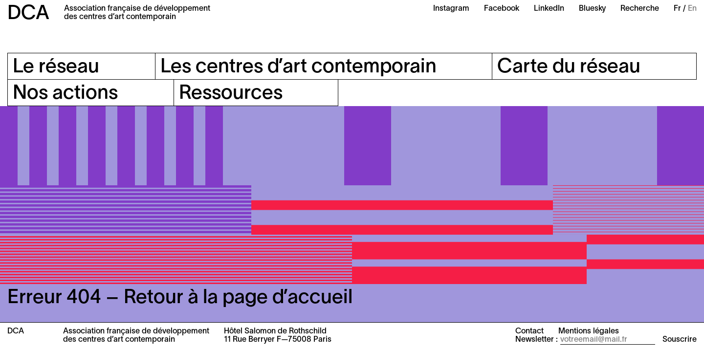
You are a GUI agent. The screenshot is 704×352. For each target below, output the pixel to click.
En (692, 8)
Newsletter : (536, 339)
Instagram (451, 8)
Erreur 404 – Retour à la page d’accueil (179, 298)
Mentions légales (588, 331)
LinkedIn (549, 8)
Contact (529, 331)
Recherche (639, 8)
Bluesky (592, 8)
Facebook (501, 8)
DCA (28, 14)
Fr (677, 8)
